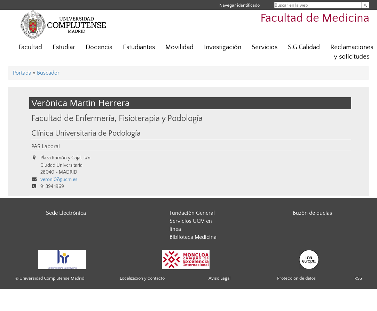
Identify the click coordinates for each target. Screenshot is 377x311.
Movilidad (179, 47)
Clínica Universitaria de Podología (86, 133)
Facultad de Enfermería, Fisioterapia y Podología (117, 118)
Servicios (264, 47)
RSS (358, 278)
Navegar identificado (239, 5)
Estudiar (64, 47)
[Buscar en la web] (365, 5)
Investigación (222, 47)
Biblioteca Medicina (193, 237)
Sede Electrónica (66, 213)
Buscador (48, 73)
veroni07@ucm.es (58, 179)
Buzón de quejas (312, 213)
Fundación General (192, 213)
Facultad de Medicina (314, 18)
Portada (22, 73)
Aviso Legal (219, 278)
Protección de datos (296, 278)
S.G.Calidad (304, 47)
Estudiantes (139, 47)
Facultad (30, 47)
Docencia (99, 47)
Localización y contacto (142, 278)
